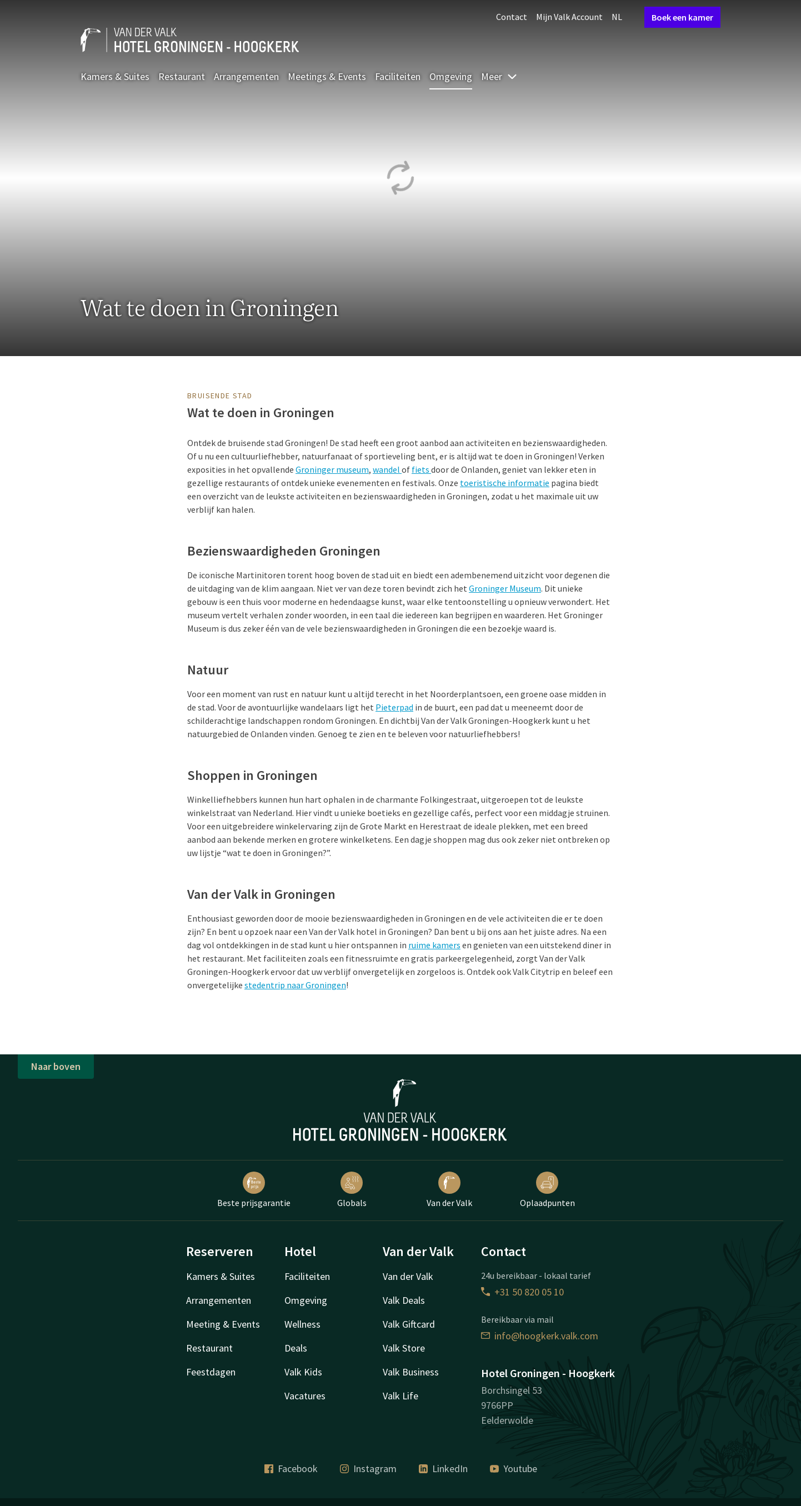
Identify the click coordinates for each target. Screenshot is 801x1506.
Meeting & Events (223, 1324)
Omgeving (450, 76)
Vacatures (305, 1395)
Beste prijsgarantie (254, 1190)
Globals (352, 1190)
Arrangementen (246, 76)
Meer (499, 76)
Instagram (368, 1468)
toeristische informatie (504, 482)
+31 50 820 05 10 (522, 1291)
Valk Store (404, 1348)
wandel (387, 469)
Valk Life (400, 1395)
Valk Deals (404, 1300)
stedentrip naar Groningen (295, 984)
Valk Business (411, 1371)
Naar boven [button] (56, 1066)
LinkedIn (443, 1468)
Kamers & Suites (115, 76)
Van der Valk (449, 1190)
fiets (421, 469)
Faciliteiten (397, 76)
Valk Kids (303, 1371)
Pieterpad (394, 707)
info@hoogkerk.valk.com (539, 1335)
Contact (511, 16)
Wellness (302, 1324)
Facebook (291, 1468)
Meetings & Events (327, 76)
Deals (295, 1348)
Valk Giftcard (409, 1324)
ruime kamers (434, 944)
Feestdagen (211, 1371)
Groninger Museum (505, 588)
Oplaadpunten (547, 1190)
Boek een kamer (682, 17)
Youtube (513, 1468)
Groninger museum (332, 469)
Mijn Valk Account (569, 16)
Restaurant (181, 76)
